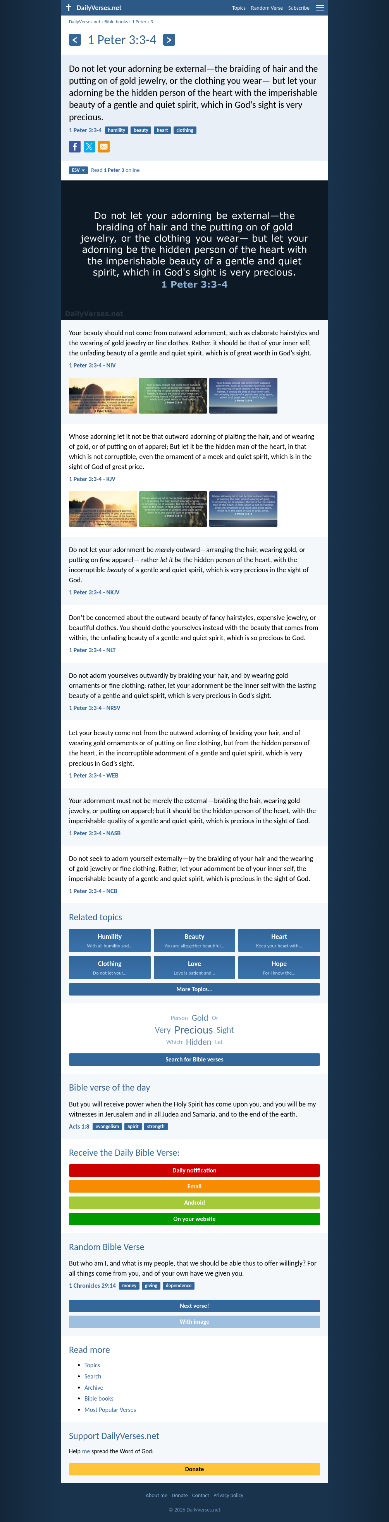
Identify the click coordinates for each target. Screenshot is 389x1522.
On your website (195, 1218)
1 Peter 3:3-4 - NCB (93, 891)
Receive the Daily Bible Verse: (124, 1152)
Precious (193, 1030)
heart (162, 130)
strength (156, 1126)
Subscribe (299, 8)
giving (151, 1285)
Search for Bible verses (194, 1059)
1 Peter (139, 21)
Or (215, 1018)
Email (195, 1186)
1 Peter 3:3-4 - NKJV (94, 592)
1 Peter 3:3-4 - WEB (94, 775)
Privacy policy (228, 1495)
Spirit (133, 1126)
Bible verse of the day (109, 1087)
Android (194, 1202)
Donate (194, 1469)
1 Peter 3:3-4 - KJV (92, 479)
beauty (141, 130)
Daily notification (194, 1170)
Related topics (95, 917)
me (86, 1451)
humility (117, 130)
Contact (200, 1495)
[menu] (320, 10)
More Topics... (194, 989)
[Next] (169, 40)
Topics (239, 8)
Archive (93, 1387)
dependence (179, 1285)
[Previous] (75, 40)
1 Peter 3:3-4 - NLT (92, 650)
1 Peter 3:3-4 (85, 130)
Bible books (116, 21)
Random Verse (267, 8)
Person (179, 1018)
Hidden (199, 1042)
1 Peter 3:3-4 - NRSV (94, 708)
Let (219, 1042)
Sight (225, 1030)
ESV (78, 170)
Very (163, 1030)
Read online (115, 169)
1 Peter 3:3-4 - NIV (92, 365)
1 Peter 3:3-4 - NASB (94, 833)
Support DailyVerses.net (114, 1435)
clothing (184, 130)
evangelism (107, 1126)
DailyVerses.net (84, 21)
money (129, 1285)
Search (93, 1376)
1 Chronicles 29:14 (92, 1285)
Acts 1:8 (79, 1126)
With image (195, 1321)
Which (174, 1042)
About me (156, 1495)
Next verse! (194, 1305)
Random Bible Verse (107, 1246)
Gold (200, 1018)
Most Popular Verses (110, 1409)
